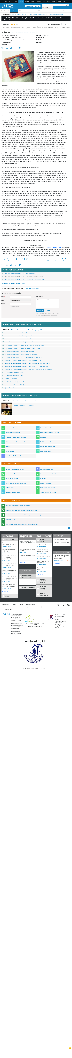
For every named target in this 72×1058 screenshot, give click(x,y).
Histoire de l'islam (45, 451)
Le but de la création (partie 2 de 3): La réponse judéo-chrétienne (20, 336)
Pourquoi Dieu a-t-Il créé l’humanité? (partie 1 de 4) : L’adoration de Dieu (22, 360)
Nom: (3, 296)
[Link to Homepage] (7, 6)
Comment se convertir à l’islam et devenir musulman (21, 510)
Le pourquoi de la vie (26, 14)
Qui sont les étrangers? (9, 378)
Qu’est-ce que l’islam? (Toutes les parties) (18, 505)
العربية (10, 1)
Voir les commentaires (32, 288)
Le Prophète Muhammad (47, 487)
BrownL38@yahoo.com (53, 247)
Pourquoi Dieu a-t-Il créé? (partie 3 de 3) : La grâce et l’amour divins (21, 348)
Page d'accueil (5, 11)
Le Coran (8, 446)
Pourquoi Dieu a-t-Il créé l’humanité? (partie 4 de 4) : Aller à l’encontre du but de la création (27, 369)
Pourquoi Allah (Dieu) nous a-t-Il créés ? (24, 405)
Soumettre (40, 310)
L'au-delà (43, 437)
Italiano (53, 1)
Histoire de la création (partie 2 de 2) (13, 384)
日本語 (48, 1)
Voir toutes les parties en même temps (13, 283)
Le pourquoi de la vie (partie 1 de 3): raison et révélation (18, 351)
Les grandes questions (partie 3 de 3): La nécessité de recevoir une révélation (56, 260)
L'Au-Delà (43, 478)
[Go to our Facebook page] (58, 605)
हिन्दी (64, 1)
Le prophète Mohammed (47, 446)
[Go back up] (69, 528)
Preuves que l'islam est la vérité (15, 428)
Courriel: (3, 303)
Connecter (21, 6)
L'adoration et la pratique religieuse (16, 437)
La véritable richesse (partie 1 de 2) (12, 372)
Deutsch (27, 1)
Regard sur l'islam (31, 11)
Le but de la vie (35, 400)
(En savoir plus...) (6, 546)
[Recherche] (67, 5)
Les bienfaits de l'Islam (47, 469)
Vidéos (20, 11)
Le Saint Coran (10, 487)
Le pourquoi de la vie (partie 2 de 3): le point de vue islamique (19, 354)
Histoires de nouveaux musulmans (16, 483)
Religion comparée (45, 441)
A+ (67, 24)
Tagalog (59, 1)
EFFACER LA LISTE (65, 563)
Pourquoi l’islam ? (11, 519)
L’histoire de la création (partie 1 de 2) (13, 381)
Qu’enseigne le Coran (9, 388)
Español (15, 1)
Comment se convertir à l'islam (49, 432)
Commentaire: (39, 297)
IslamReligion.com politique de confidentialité (29, 607)
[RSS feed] (68, 605)
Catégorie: (5, 32)
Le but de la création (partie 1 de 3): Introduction (16, 333)
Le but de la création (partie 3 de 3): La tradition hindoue (18, 339)
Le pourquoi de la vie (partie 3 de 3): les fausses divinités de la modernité (22, 357)
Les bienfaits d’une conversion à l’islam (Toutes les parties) (23, 515)
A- (62, 24)
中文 (44, 1)
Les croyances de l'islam (15, 14)
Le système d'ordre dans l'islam (15, 455)
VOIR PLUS (5, 591)
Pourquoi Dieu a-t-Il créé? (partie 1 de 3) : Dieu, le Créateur (18, 342)
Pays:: (2, 300)
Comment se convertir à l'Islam (49, 473)
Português (39, 1)
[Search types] (47, 7)
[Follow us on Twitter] (63, 605)
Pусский (32, 1)
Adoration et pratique (12, 478)
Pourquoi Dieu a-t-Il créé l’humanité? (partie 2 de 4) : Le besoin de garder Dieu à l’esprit (26, 363)
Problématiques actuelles (13, 492)
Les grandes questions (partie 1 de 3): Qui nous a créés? (14, 260)
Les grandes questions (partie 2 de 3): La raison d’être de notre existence (22, 276)
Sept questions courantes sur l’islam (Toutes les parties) (22, 524)
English (5, 1)
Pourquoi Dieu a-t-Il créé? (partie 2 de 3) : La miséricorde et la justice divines (23, 345)
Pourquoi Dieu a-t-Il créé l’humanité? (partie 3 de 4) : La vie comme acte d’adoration (25, 366)
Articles (13, 11)
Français (21, 1)
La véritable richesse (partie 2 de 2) (12, 375)
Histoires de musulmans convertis (16, 441)
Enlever (68, 560)
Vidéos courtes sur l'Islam (48, 492)
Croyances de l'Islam (23, 400)
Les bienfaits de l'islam (47, 428)
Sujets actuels (10, 451)
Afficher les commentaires (45, 11)
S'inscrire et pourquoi (32, 6)
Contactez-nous (65, 10)
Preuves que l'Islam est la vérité (15, 469)
